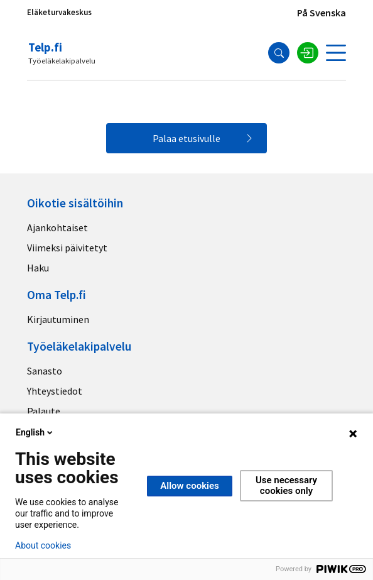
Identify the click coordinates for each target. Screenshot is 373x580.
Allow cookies (189, 485)
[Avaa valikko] (336, 53)
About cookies (43, 545)
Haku (38, 267)
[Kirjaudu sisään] (307, 52)
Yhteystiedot (54, 391)
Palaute (43, 411)
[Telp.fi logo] (63, 52)
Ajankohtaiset (57, 227)
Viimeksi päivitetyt (67, 247)
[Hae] (278, 52)
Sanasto (44, 370)
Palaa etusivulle (186, 138)
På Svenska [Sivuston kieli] (321, 12)
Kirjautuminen (58, 319)
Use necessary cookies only (286, 485)
